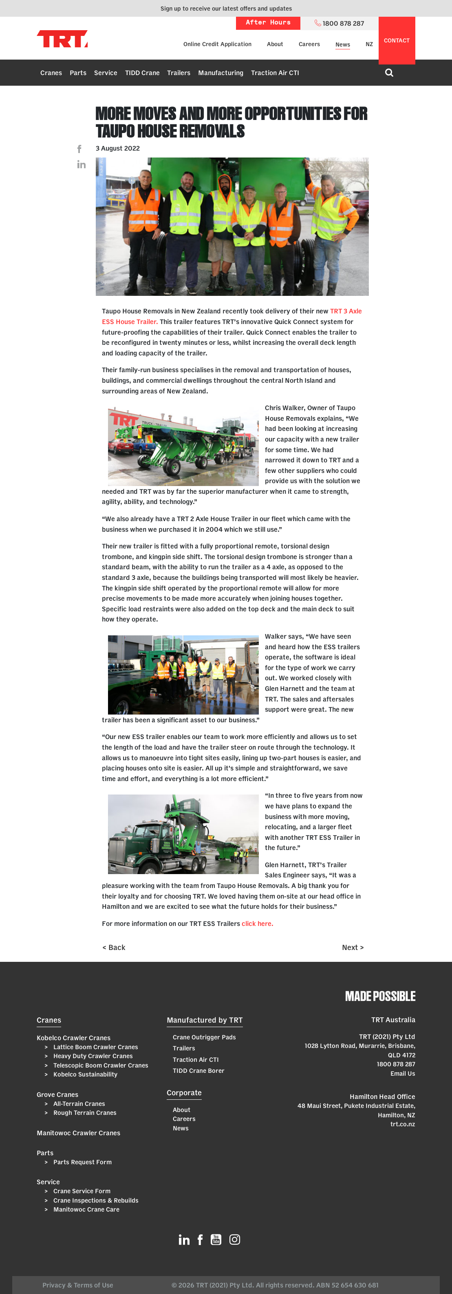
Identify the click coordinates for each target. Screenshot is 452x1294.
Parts (78, 72)
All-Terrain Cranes (78, 1103)
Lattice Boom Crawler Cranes (95, 1046)
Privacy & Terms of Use (79, 1285)
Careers (309, 44)
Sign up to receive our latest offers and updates (226, 8)
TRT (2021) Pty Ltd (387, 1036)
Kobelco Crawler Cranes (73, 1037)
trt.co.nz (402, 1124)
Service (105, 72)
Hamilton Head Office (382, 1096)
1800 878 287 (396, 1064)
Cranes (51, 72)
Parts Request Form (82, 1162)
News (342, 44)
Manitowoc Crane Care (85, 1209)
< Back (114, 947)
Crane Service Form (81, 1190)
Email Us (402, 1073)
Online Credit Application (217, 44)
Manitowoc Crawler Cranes (78, 1132)
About (275, 44)
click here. (258, 923)
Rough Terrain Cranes (84, 1112)
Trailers (178, 72)
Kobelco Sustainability (84, 1074)
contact (397, 40)
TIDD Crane (142, 72)
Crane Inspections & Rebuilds (95, 1200)
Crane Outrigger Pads (204, 1037)
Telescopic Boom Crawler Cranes (100, 1065)
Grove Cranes (57, 1094)
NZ (369, 44)
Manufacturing (220, 72)
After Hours (268, 23)
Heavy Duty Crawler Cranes (92, 1055)
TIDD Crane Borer (199, 1070)
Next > (353, 947)
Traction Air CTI (275, 72)
